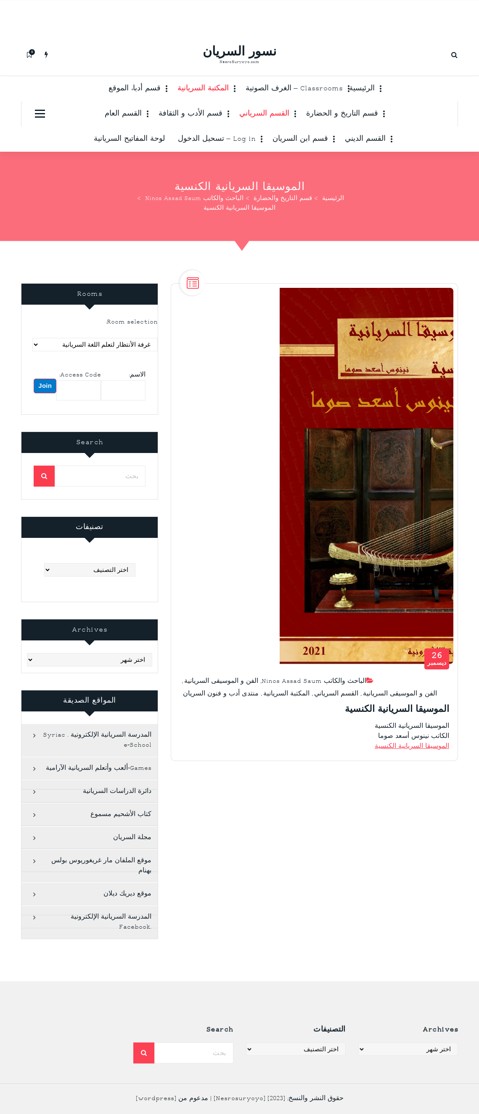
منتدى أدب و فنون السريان (221, 707)
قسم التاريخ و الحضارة (342, 114)
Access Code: (80, 391)
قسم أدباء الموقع (135, 88)
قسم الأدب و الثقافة (190, 114)
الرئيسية (362, 88)
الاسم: (137, 391)
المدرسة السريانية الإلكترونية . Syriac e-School (97, 757)
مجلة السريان (132, 855)
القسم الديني (365, 139)
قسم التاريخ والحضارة (283, 198)
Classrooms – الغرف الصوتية (294, 88)
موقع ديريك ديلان (127, 911)
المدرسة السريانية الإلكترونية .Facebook (111, 939)
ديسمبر (437, 671)
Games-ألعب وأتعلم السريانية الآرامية (98, 785)
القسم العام (123, 114)
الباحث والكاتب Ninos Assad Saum (194, 198)
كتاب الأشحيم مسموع (120, 831)
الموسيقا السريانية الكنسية (412, 760)
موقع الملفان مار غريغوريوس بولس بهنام (101, 883)
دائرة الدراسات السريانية (117, 808)
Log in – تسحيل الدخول (217, 139)
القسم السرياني (264, 114)
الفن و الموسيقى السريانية (221, 694)
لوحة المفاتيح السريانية (129, 139)
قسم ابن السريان (300, 139)
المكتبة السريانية (203, 88)
